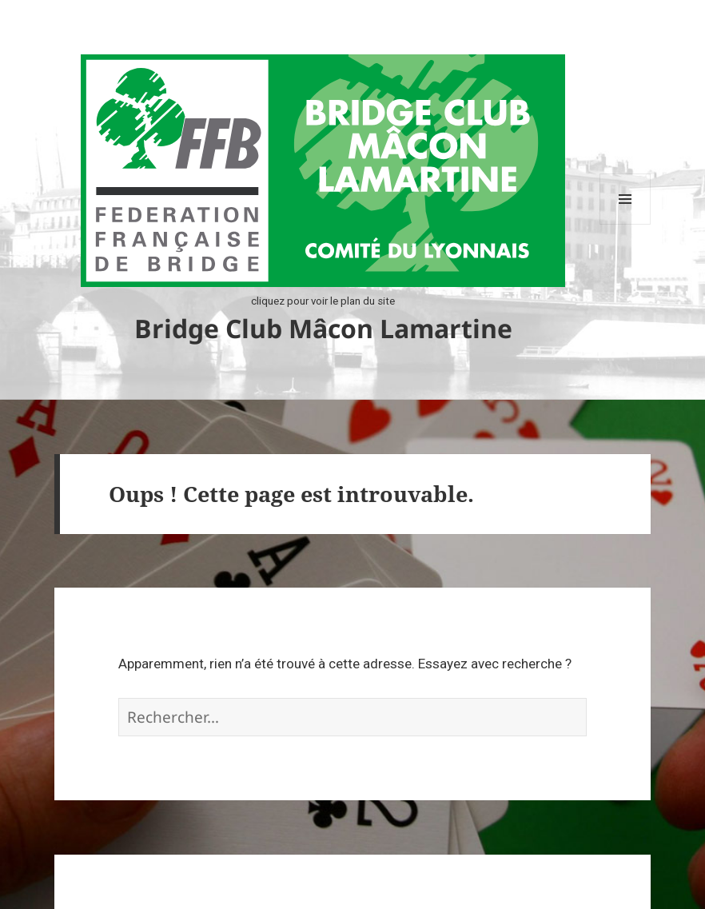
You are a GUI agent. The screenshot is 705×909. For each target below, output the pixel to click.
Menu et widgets (625, 224)
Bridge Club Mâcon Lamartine (323, 328)
